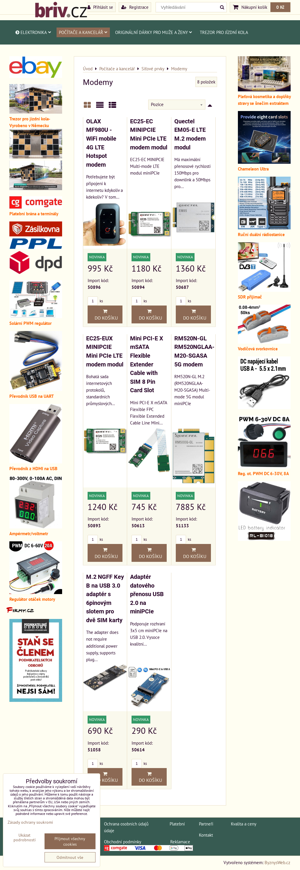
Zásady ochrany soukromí (30, 822)
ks (95, 300)
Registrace (135, 7)
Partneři (206, 824)
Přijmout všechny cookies (69, 841)
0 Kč (280, 7)
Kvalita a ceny (243, 824)
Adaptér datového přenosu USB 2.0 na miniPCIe (147, 594)
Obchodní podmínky (122, 842)
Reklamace (180, 842)
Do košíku (105, 314)
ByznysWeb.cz (277, 862)
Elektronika (33, 32)
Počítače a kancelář (83, 32)
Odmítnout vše (70, 857)
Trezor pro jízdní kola (224, 32)
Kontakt (206, 835)
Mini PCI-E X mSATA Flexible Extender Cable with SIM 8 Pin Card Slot (146, 364)
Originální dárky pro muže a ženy (153, 32)
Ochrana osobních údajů (126, 824)
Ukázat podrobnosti (24, 837)
